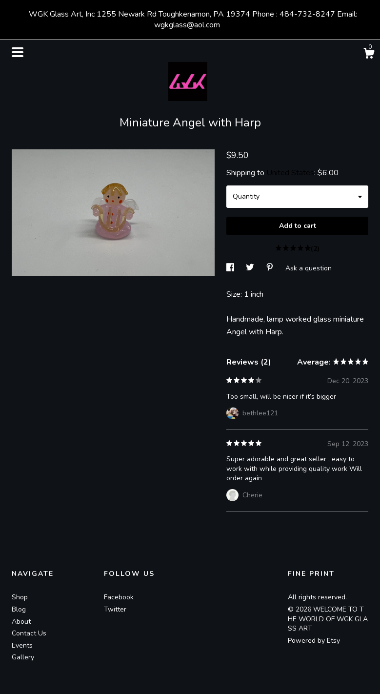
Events (22, 645)
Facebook (119, 597)
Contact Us (29, 633)
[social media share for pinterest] (271, 267)
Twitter (115, 609)
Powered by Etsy (314, 640)
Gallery (23, 657)
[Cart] (368, 54)
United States (290, 172)
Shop (20, 597)
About (21, 621)
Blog (19, 609)
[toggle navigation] (17, 52)
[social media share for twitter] (251, 267)
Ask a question (308, 267)
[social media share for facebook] (231, 267)
